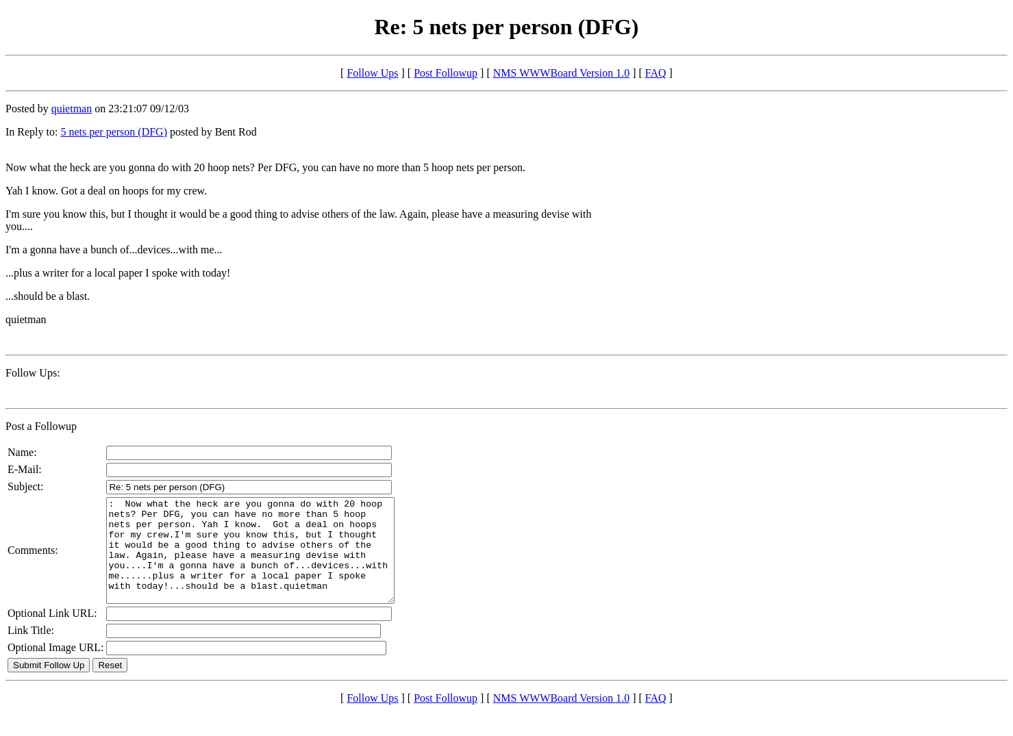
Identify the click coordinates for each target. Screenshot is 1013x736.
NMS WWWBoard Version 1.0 (561, 73)
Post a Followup (41, 426)
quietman (71, 108)
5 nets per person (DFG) (113, 132)
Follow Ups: (32, 373)
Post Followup (445, 73)
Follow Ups (372, 73)
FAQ (655, 73)
